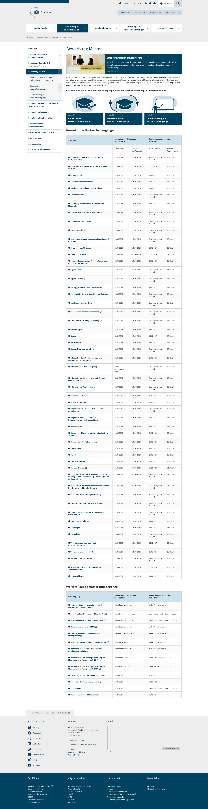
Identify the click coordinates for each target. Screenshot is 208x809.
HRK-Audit (32, 794)
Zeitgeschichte (77, 576)
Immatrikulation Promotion (40, 118)
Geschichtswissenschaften (82, 349)
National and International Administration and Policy (88, 434)
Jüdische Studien (77, 396)
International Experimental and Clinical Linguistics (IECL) (86, 379)
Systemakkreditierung (37, 799)
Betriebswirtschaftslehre (81, 181)
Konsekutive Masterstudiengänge (38, 87)
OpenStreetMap (168, 748)
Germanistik (75, 342)
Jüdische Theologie (79, 402)
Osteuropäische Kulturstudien (83, 442)
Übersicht (32, 48)
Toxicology (75, 534)
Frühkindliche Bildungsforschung (84, 320)
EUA (69, 794)
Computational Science (80, 248)
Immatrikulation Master (38, 112)
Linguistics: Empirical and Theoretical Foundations (85, 410)
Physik (73, 455)
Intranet (126, 3)
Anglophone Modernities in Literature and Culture (87, 167)
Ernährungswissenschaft (81, 303)
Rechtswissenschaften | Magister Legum (87, 675)
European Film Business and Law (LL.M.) (87, 614)
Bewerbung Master (66, 37)
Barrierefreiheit (74, 755)
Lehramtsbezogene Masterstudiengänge (38, 96)
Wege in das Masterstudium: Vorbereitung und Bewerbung (41, 78)
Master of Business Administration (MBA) (88, 642)
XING (35, 760)
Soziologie (75, 527)
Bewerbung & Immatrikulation (47, 37)
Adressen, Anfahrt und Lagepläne (120, 799)
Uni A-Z (140, 3)
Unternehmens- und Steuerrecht (84, 695)
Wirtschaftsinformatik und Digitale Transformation (84, 568)
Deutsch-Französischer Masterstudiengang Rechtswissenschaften (88, 262)
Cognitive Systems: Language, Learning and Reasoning (88, 240)
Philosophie (75, 448)
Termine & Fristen (114, 786)
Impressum (72, 749)
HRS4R (30, 797)
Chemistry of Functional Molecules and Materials (86, 204)
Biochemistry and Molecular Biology (86, 188)
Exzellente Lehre (34, 791)
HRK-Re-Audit (45, 794)
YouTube (36, 765)
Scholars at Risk (74, 791)
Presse (110, 789)
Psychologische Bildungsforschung (85, 494)
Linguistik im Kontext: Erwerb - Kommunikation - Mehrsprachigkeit (83, 418)
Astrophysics (76, 175)
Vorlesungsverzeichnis (116, 797)
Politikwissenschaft (79, 461)
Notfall (133, 3)
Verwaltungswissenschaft (81, 552)
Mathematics (76, 426)
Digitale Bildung (77, 278)
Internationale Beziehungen (82, 367)
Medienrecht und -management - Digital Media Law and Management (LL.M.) (86, 658)
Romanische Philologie (80, 521)
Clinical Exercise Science (80, 221)
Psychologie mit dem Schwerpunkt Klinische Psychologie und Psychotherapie (88, 486)
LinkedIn (36, 744)
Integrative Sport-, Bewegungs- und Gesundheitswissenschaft (85, 359)
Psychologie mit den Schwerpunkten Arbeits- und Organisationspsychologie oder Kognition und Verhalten (89, 476)
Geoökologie (76, 329)
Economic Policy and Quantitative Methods (89, 294)
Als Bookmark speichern (156, 789)
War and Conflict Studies (81, 558)
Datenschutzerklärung (76, 752)
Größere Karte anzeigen (115, 752)
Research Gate (39, 754)
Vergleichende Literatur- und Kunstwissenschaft (82, 544)
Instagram (37, 738)
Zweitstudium (34, 138)
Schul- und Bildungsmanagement (84, 682)
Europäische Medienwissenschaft (84, 312)
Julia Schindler (62, 713)
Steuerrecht (75, 688)
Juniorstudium (34, 144)
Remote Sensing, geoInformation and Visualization (86, 513)
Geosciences (75, 336)
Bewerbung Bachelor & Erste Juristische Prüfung (40, 64)
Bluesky (36, 727)
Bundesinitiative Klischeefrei (39, 786)
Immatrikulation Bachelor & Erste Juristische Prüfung (43, 104)
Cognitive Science (78, 230)
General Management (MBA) (82, 627)
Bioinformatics (77, 194)
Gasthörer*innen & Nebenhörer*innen (36, 125)
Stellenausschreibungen (117, 791)
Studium (46, 12)
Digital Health (76, 270)
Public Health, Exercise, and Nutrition (86, 503)
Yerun (70, 799)
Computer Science (78, 254)
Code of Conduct (34, 789)
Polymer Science (77, 468)
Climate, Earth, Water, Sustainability (86, 212)
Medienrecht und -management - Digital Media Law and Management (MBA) (86, 667)
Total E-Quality (33, 802)
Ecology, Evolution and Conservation (86, 287)
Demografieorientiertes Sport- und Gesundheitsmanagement (85, 606)
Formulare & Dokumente (39, 149)
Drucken (150, 786)
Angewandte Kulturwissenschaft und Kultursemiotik (85, 158)
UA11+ (70, 802)
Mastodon (37, 749)
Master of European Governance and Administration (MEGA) (85, 649)
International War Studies (81, 387)
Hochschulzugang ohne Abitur (41, 132)
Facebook (37, 733)
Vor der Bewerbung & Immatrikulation (37, 55)
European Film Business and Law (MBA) (87, 620)
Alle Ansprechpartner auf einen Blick (82, 745)
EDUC (70, 797)
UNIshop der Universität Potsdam (120, 794)
